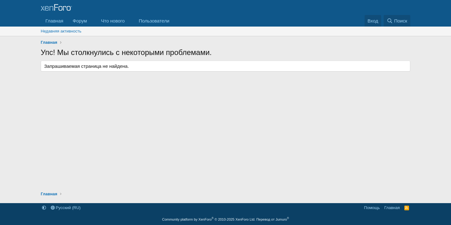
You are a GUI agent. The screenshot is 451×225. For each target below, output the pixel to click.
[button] (92, 21)
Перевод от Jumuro (272, 219)
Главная (54, 20)
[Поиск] (397, 21)
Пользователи (154, 20)
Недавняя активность (61, 31)
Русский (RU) (66, 207)
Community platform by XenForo (208, 219)
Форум (80, 20)
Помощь (372, 207)
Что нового (113, 20)
